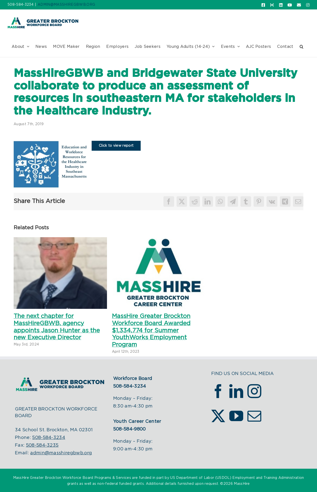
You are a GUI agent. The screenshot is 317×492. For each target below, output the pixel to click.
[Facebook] (218, 391)
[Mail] (254, 416)
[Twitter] (218, 416)
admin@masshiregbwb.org (61, 453)
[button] (301, 46)
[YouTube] (236, 416)
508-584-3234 (48, 437)
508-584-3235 (42, 445)
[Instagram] (254, 391)
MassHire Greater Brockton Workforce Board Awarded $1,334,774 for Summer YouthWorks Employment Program (151, 330)
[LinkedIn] (236, 391)
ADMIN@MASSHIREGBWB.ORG (66, 4)
